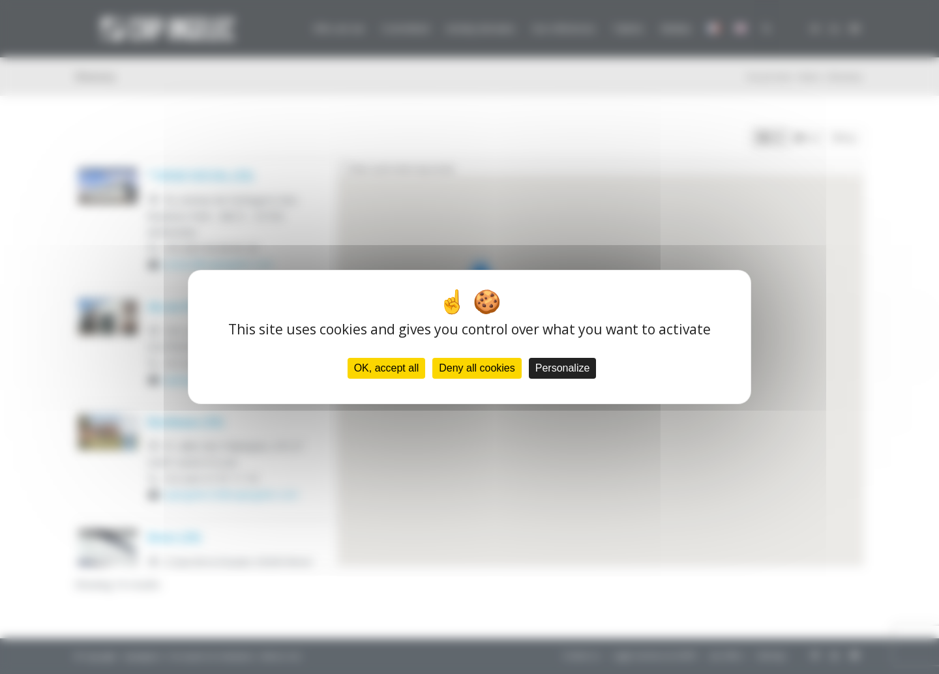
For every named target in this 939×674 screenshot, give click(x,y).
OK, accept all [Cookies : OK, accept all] (386, 368)
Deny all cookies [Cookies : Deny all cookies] (477, 368)
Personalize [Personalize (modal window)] (562, 368)
